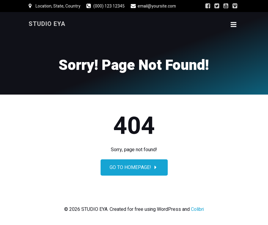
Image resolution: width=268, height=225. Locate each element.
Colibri (197, 209)
